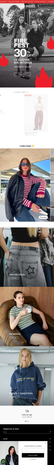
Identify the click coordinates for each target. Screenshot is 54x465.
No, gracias (33, 459)
